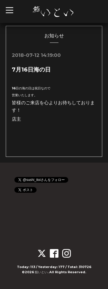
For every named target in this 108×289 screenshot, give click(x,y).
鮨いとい (41, 272)
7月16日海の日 (31, 69)
